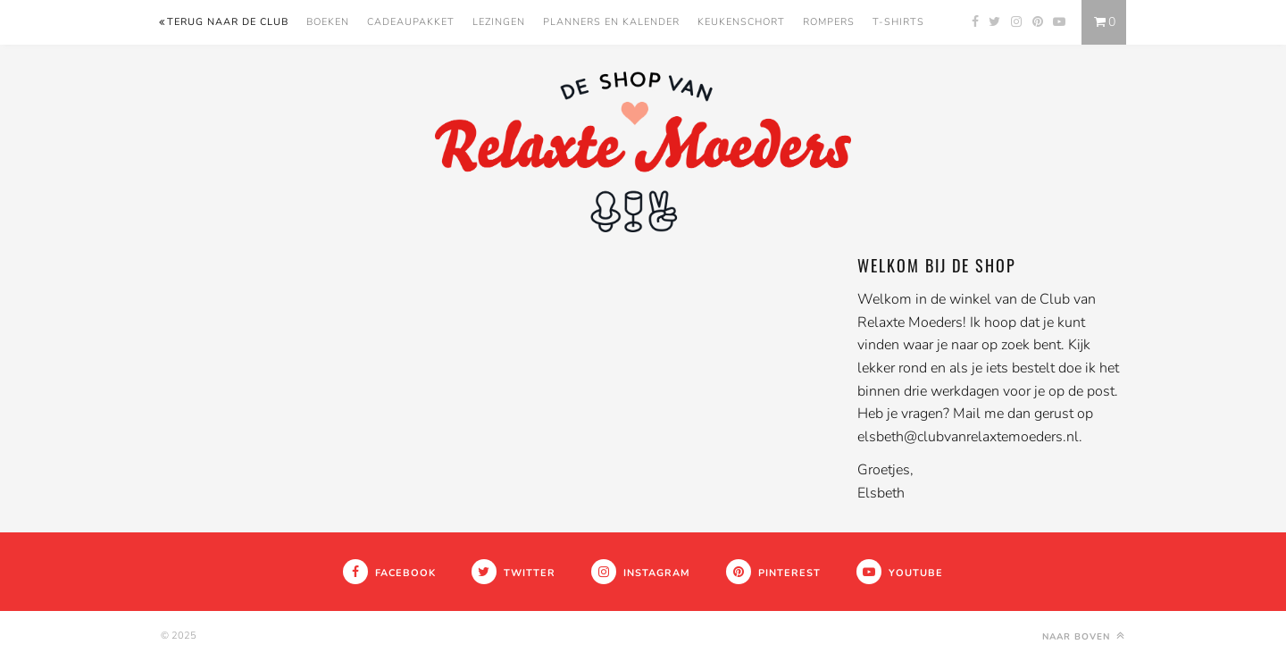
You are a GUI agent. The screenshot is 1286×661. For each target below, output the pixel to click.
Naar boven (1085, 635)
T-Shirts (898, 22)
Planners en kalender (611, 22)
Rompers (829, 22)
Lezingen (498, 22)
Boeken (327, 22)
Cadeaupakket (411, 22)
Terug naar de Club (222, 22)
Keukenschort (741, 22)
